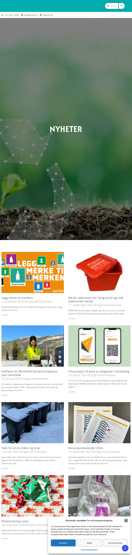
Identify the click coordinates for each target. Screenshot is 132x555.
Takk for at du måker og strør (20, 448)
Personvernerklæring (89, 550)
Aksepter (63, 543)
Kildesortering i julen (15, 521)
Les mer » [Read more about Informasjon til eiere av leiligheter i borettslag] (72, 391)
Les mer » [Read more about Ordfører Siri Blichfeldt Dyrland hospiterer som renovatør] (5, 395)
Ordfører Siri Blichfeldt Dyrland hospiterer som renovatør (29, 373)
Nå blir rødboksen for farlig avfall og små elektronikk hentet (95, 299)
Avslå (89, 543)
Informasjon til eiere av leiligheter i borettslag (98, 371)
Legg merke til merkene (17, 297)
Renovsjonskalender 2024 (85, 448)
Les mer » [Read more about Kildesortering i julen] (5, 538)
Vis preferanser (115, 543)
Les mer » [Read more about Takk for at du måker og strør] (5, 468)
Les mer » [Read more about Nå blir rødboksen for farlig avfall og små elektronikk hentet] (72, 318)
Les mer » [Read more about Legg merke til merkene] (5, 314)
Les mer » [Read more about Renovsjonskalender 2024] (72, 468)
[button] (126, 520)
